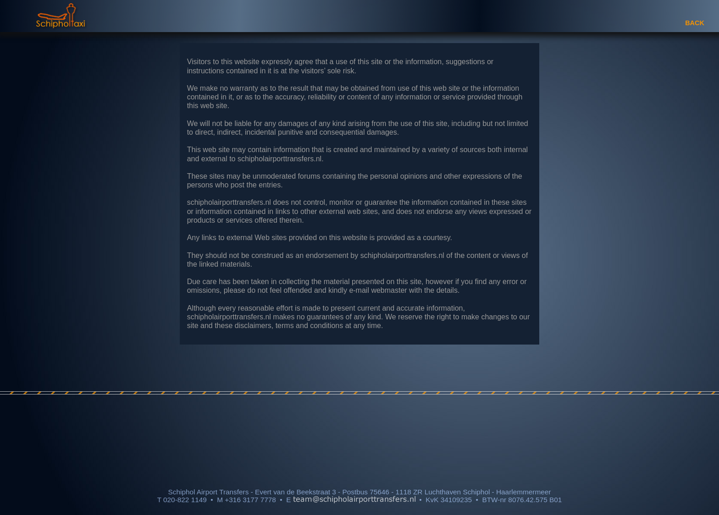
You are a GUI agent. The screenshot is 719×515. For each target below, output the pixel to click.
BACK (694, 23)
